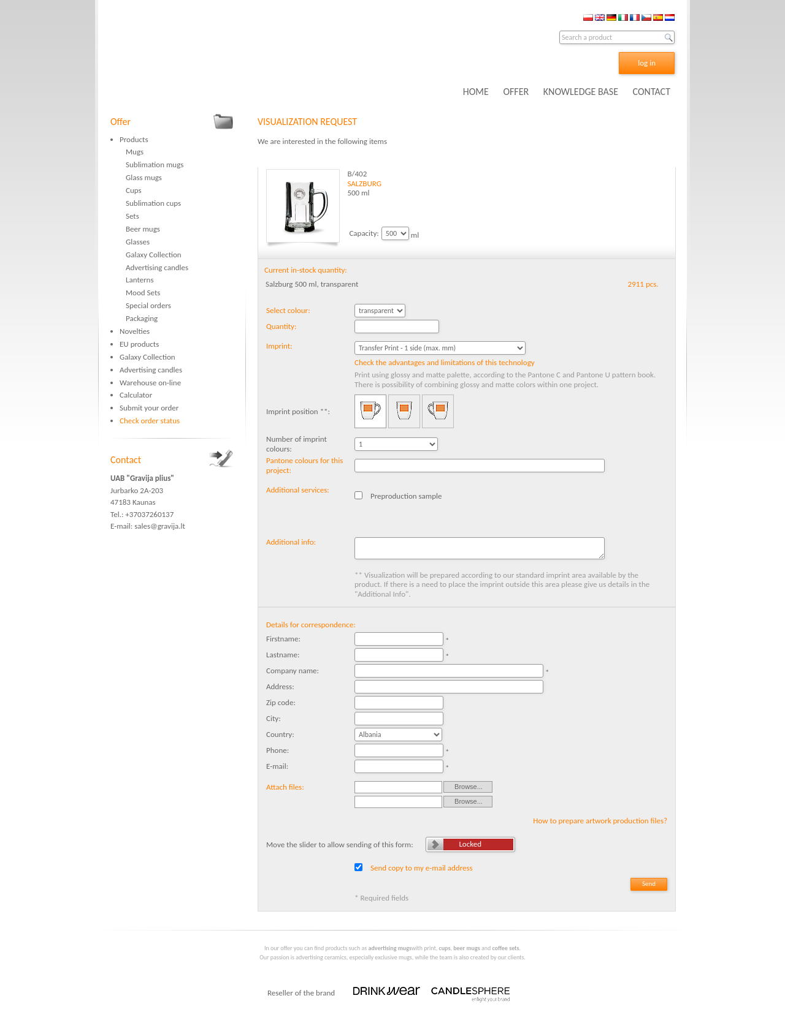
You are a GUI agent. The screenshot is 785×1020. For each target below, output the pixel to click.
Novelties (135, 331)
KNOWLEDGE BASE (580, 91)
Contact (125, 460)
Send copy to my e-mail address (421, 867)
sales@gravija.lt (159, 526)
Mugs (135, 151)
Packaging (142, 318)
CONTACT (651, 91)
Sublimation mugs (154, 164)
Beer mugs (143, 228)
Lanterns (140, 279)
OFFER (516, 91)
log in (647, 62)
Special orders (148, 305)
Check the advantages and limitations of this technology (444, 362)
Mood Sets (143, 292)
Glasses (138, 241)
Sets (132, 216)
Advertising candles (157, 267)
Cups (134, 190)
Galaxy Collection (154, 254)
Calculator (136, 394)
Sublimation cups (153, 203)
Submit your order (149, 407)
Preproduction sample (406, 496)
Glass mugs (144, 177)
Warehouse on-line (150, 382)
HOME (476, 91)
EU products (139, 344)
